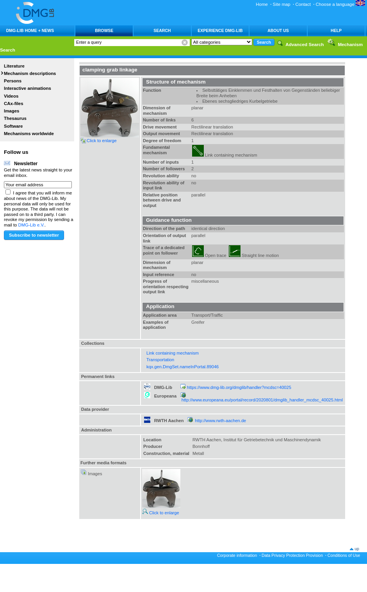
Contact (302, 4)
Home (262, 4)
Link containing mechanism (172, 353)
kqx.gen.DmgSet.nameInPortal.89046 (182, 366)
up (357, 548)
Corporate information (237, 555)
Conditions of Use (344, 555)
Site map (281, 4)
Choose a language (340, 4)
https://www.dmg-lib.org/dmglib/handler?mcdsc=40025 (239, 387)
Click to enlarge (160, 512)
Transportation (160, 359)
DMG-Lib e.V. (31, 225)
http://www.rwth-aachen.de (220, 420)
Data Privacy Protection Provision (292, 555)
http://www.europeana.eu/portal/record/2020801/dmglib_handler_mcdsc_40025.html (262, 400)
